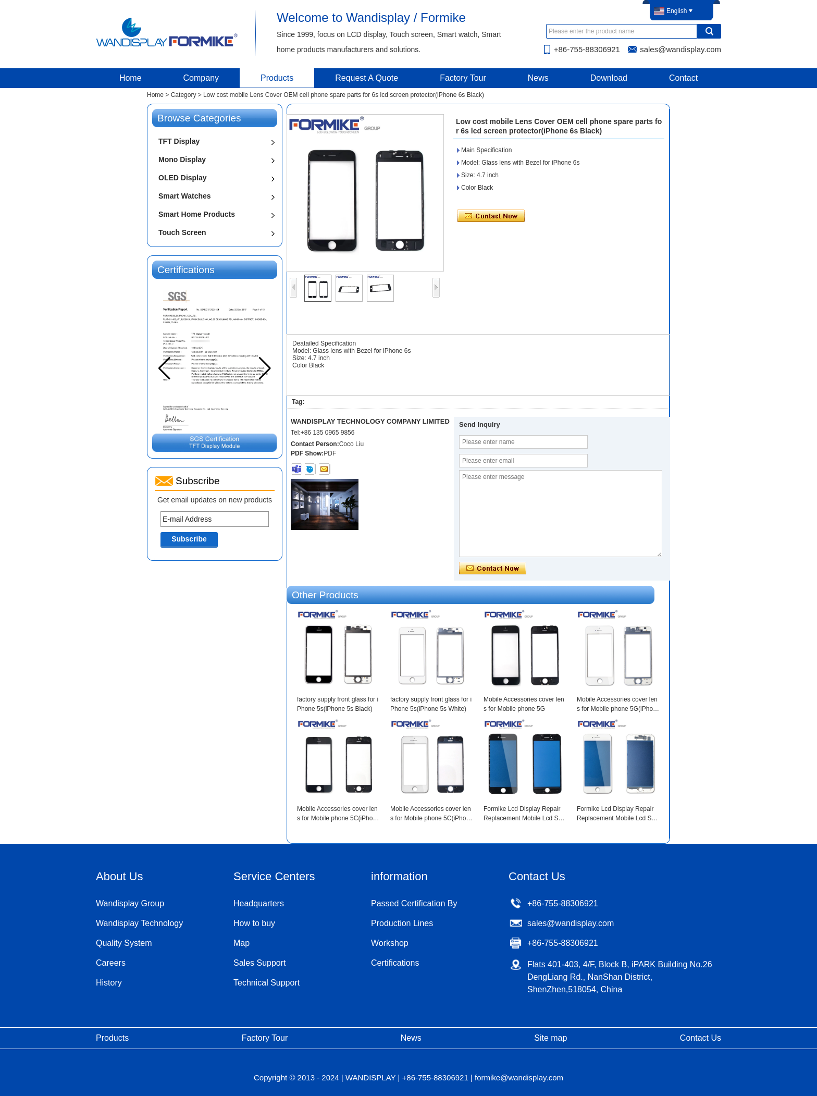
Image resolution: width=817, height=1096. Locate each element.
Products (277, 77)
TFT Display (179, 141)
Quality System (124, 943)
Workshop (389, 943)
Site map (550, 1037)
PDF (330, 453)
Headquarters (258, 903)
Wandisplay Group (130, 903)
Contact (683, 77)
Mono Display (182, 159)
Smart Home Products (196, 214)
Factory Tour (463, 77)
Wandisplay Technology (139, 923)
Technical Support (266, 982)
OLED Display (182, 178)
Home (130, 77)
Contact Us (700, 1037)
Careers (111, 962)
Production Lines (402, 923)
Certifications (395, 962)
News (538, 77)
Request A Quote (366, 77)
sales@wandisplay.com (680, 49)
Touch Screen (182, 232)
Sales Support (259, 962)
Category (183, 94)
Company (201, 77)
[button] (265, 368)
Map (241, 943)
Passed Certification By (414, 903)
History (109, 982)
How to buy (254, 923)
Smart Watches (184, 196)
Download (608, 77)
